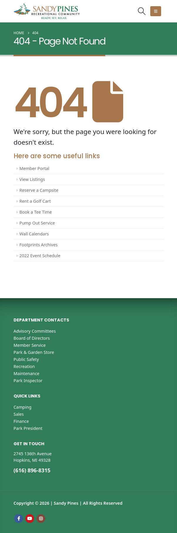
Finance (21, 421)
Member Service (30, 345)
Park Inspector (28, 380)
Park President (28, 428)
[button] (141, 11)
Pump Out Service (37, 223)
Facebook (18, 518)
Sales (19, 414)
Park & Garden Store (34, 352)
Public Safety (26, 359)
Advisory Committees (35, 331)
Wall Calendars (34, 234)
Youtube (29, 518)
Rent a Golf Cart (35, 201)
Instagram (40, 518)
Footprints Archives (38, 244)
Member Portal (34, 168)
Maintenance (26, 373)
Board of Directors (32, 338)
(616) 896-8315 (32, 470)
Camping (22, 407)
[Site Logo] (47, 11)
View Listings (32, 179)
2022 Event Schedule (39, 255)
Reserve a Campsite (38, 190)
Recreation (24, 366)
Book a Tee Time (35, 212)
